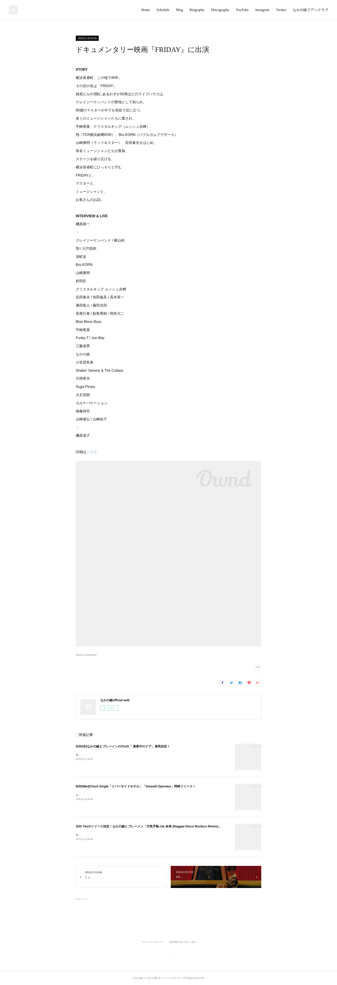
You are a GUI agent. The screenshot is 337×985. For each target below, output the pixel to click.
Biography (196, 10)
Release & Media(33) (86, 655)
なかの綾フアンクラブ (310, 10)
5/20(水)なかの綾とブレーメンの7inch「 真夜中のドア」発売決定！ (123, 746)
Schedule (163, 10)
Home (145, 10)
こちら (91, 452)
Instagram (262, 10)
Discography (220, 10)
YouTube (242, 10)
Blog (179, 10)
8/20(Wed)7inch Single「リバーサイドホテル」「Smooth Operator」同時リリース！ (136, 786)
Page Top (168, 960)
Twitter (281, 10)
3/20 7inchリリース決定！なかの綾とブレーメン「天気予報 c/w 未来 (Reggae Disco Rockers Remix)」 (148, 826)
